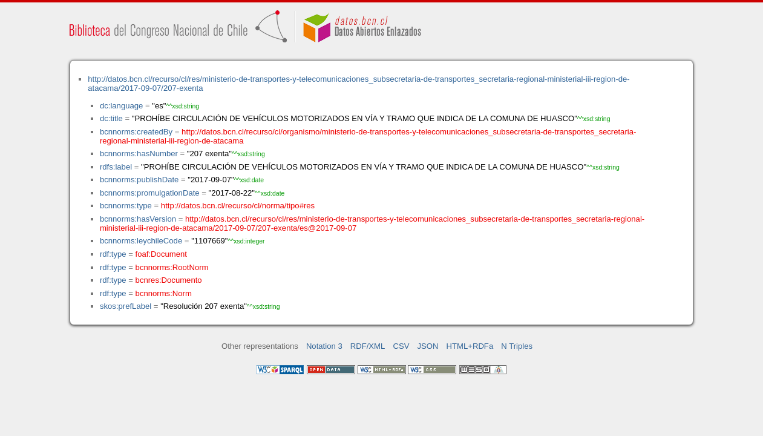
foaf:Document (161, 254)
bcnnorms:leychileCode (141, 240)
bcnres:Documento (169, 280)
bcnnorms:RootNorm (172, 267)
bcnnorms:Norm (164, 293)
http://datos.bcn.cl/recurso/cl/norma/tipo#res (238, 205)
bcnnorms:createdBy (136, 131)
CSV (401, 346)
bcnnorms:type (126, 205)
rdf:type (113, 254)
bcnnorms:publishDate (139, 179)
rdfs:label (116, 166)
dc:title (111, 118)
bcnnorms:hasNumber (139, 153)
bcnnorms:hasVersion (138, 218)
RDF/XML (367, 346)
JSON (428, 346)
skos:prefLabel (125, 306)
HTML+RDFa (470, 346)
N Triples (516, 346)
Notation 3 (324, 346)
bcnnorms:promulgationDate (150, 192)
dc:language (121, 105)
